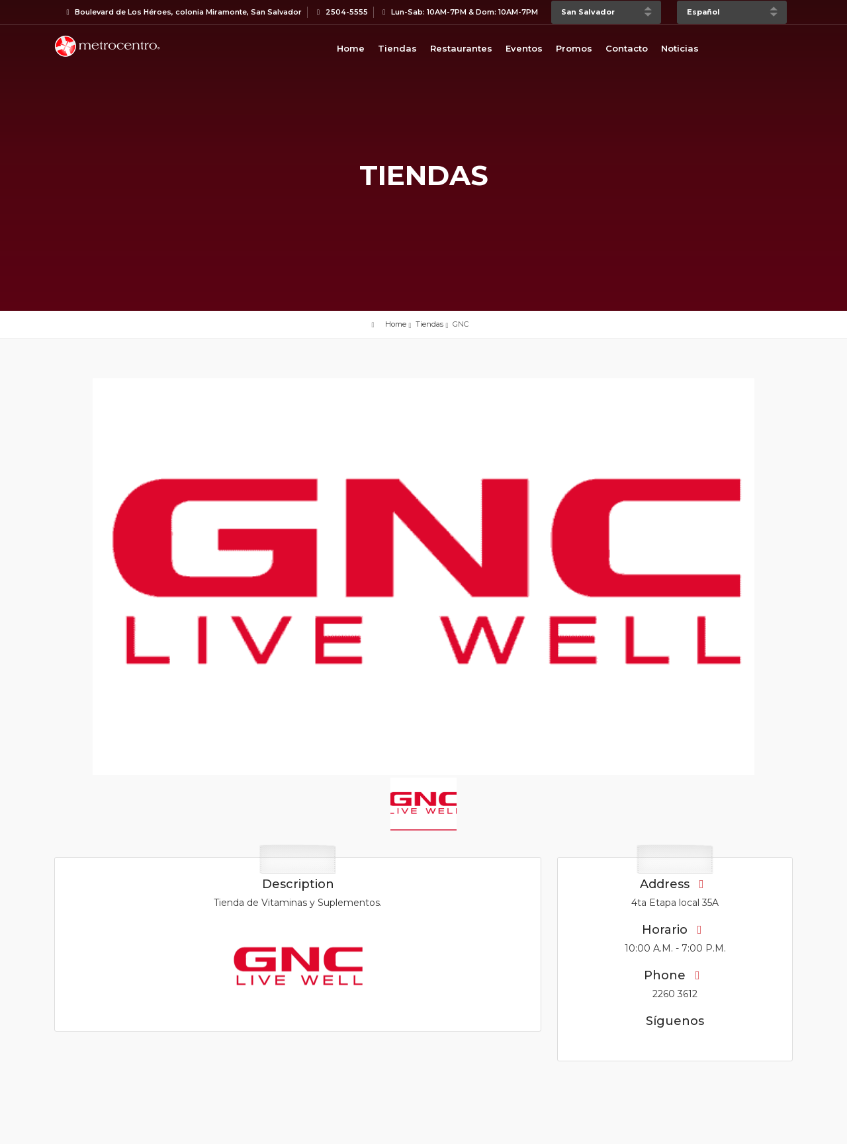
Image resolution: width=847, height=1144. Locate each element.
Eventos (524, 48)
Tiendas (397, 48)
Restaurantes (461, 48)
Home (351, 48)
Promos (574, 48)
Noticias (680, 48)
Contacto (626, 48)
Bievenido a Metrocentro (107, 46)
